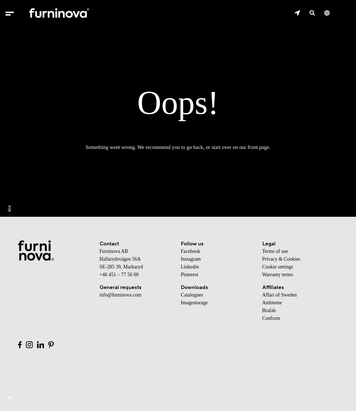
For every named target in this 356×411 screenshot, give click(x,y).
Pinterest (189, 274)
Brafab (269, 310)
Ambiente (272, 302)
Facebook (190, 251)
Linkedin (190, 267)
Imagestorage (194, 302)
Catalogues (192, 295)
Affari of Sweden (279, 295)
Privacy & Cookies (281, 259)
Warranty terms (277, 274)
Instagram (191, 259)
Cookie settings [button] (277, 267)
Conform (271, 318)
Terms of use (275, 251)
